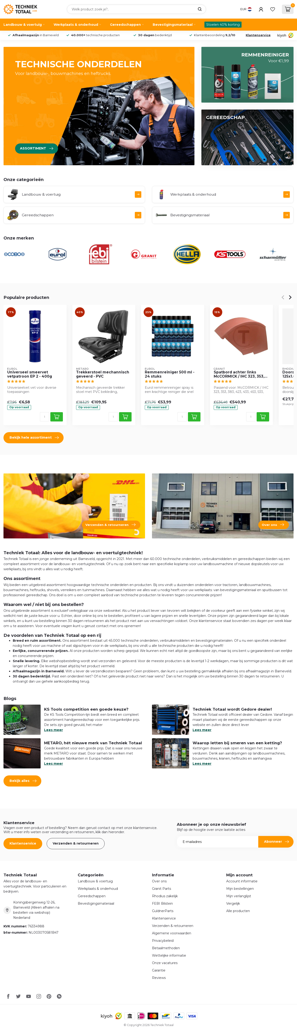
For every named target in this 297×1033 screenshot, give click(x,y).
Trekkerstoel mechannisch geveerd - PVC (102, 374)
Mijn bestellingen (240, 889)
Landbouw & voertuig (22, 25)
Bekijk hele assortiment (34, 437)
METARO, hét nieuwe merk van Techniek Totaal (93, 743)
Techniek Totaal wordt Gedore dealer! (232, 709)
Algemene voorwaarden (171, 933)
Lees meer (53, 730)
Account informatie (242, 881)
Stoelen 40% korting (223, 25)
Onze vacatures (165, 963)
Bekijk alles (23, 780)
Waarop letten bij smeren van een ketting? (237, 743)
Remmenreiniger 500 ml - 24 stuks (169, 374)
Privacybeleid (163, 941)
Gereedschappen (125, 25)
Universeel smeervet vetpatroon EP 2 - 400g (29, 374)
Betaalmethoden (166, 948)
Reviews (159, 978)
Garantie (158, 970)
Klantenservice (258, 35)
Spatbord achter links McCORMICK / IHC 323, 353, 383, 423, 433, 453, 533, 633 (240, 374)
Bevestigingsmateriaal (173, 25)
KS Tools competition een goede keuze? (86, 709)
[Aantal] (44, 416)
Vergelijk (233, 903)
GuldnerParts (162, 911)
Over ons (159, 881)
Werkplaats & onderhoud (76, 25)
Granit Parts (161, 889)
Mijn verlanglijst (238, 896)
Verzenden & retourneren (76, 843)
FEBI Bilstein (162, 903)
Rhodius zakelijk (165, 896)
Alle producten (238, 911)
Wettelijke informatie (169, 955)
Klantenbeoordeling (214, 35)
